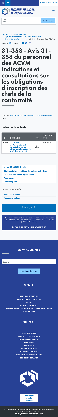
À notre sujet (29, 312)
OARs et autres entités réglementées (19, 174)
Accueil (5, 34)
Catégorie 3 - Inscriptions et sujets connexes (31, 115)
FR (8, 3)
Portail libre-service (49, 3)
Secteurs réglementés (29, 305)
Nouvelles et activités (29, 296)
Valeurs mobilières (29, 349)
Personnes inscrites (12, 194)
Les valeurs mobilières (18, 34)
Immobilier (29, 342)
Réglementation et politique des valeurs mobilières (22, 36)
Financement (9, 178)
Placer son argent (29, 333)
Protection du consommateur (29, 355)
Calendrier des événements (29, 299)
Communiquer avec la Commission (29, 398)
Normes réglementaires (12, 39)
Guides (29, 302)
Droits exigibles (10, 181)
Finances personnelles (29, 339)
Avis (41, 414)
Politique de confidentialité (26, 414)
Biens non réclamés (29, 358)
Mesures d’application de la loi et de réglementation (29, 308)
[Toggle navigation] (53, 11)
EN (3, 3)
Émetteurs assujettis (12, 198)
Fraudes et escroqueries (29, 336)
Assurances (29, 345)
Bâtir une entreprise (29, 352)
